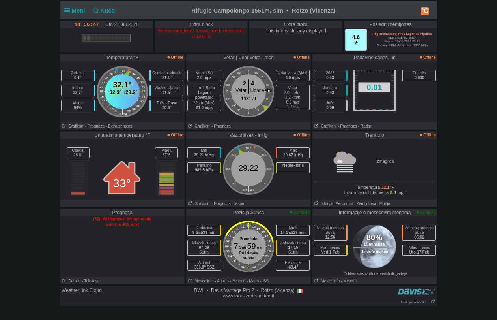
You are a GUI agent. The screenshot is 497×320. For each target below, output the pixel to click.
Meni (76, 10)
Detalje (70, 281)
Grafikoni (72, 126)
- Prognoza (95, 126)
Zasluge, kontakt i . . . (418, 302)
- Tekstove (90, 281)
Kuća (103, 10)
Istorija (323, 203)
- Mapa (238, 203)
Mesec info (200, 281)
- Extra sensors (119, 126)
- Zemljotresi (365, 203)
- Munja (383, 203)
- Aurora (222, 281)
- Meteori (237, 281)
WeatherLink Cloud (82, 290)
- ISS (264, 281)
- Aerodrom (343, 203)
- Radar (364, 126)
